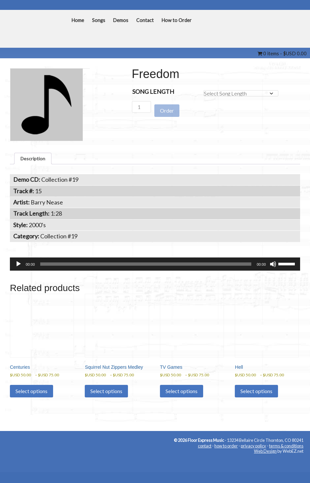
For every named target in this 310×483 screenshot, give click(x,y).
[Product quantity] (141, 107)
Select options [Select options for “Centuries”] (31, 406)
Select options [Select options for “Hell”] (256, 406)
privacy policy (253, 468)
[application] (155, 267)
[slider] (146, 267)
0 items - (282, 53)
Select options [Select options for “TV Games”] (182, 406)
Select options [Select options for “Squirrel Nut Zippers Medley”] (106, 414)
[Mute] (273, 267)
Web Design (265, 473)
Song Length (153, 91)
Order (167, 107)
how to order (226, 468)
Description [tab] (35, 159)
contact (204, 468)
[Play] (18, 267)
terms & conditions (286, 468)
